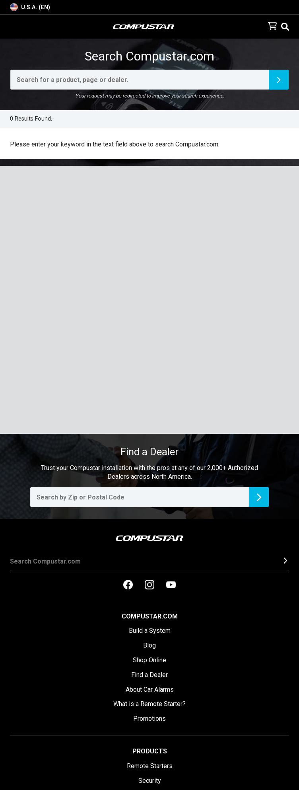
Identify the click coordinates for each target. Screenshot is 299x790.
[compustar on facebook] (128, 585)
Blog (149, 645)
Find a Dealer (149, 675)
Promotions (149, 718)
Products (149, 751)
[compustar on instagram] (149, 585)
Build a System (150, 630)
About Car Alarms (150, 689)
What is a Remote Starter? (149, 704)
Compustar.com (150, 616)
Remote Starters (150, 766)
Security (149, 780)
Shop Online (149, 660)
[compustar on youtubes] (171, 585)
